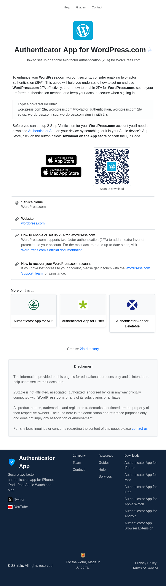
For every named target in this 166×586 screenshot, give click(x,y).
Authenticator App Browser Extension (138, 525)
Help (67, 7)
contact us (140, 428)
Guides (81, 7)
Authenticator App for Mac (140, 477)
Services (105, 476)
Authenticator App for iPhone (140, 465)
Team (77, 462)
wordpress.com (33, 223)
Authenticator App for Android (140, 513)
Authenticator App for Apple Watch (140, 501)
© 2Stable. (16, 565)
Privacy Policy (145, 563)
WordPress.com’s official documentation (52, 250)
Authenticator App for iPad (140, 489)
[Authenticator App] (31, 462)
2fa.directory (89, 349)
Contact (97, 7)
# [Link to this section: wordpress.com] (150, 50)
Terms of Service (145, 568)
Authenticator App (41, 131)
